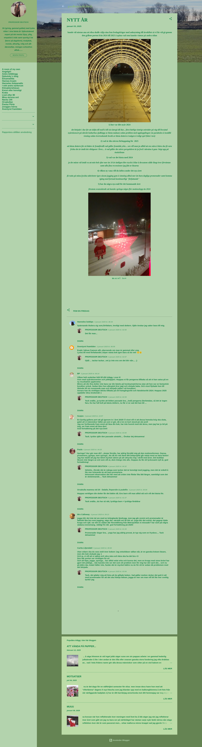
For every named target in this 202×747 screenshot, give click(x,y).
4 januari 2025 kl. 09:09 (138, 490)
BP (78, 373)
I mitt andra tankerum (12, 86)
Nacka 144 (7, 100)
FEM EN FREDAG (81, 311)
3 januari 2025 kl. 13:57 (94, 416)
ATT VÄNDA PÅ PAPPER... (81, 646)
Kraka (5, 93)
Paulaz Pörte (8, 104)
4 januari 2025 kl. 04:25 (92, 450)
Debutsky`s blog (10, 76)
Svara (80, 341)
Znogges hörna (9, 107)
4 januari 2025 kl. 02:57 (117, 357)
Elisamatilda (8, 79)
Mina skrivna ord (10, 97)
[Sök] (175, 7)
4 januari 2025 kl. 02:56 (117, 330)
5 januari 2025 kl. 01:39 (117, 529)
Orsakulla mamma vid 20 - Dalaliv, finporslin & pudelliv (102, 490)
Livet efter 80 (8, 95)
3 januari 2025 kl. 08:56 (106, 347)
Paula (79, 449)
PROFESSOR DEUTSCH (96, 330)
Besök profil (18, 55)
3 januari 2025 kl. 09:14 (90, 374)
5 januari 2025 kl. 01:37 (117, 498)
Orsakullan (7, 102)
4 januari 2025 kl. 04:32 (117, 466)
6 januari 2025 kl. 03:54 (117, 571)
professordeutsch (80, 6)
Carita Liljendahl (84, 548)
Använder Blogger (119, 740)
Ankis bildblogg (10, 74)
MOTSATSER (74, 676)
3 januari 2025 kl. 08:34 (103, 322)
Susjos (80, 416)
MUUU (70, 706)
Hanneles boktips (85, 322)
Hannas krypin (9, 81)
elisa (92, 32)
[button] (170, 19)
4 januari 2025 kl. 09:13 (100, 514)
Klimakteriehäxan (10, 88)
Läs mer (167, 668)
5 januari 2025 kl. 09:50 (102, 548)
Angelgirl (6, 71)
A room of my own (11, 69)
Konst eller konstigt (11, 90)
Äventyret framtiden (86, 346)
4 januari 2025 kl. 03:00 (117, 433)
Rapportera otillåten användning (17, 132)
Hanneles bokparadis (12, 83)
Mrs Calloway (83, 514)
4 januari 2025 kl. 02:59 (117, 397)
